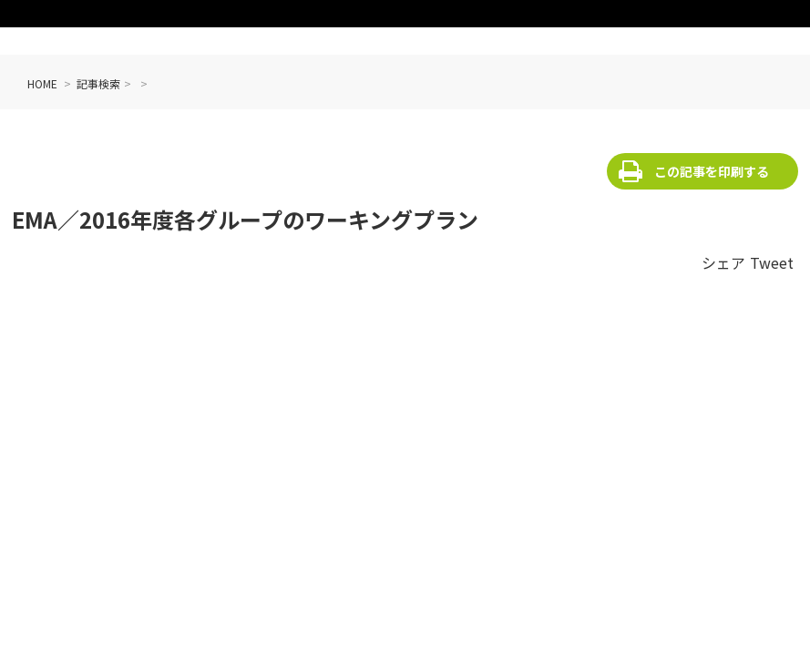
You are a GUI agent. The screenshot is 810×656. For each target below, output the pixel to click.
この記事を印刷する (711, 171)
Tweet (772, 262)
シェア (723, 262)
